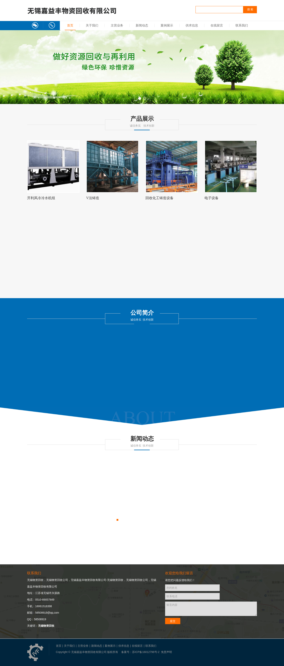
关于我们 (92, 25)
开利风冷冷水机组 (41, 200)
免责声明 (166, 652)
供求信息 (192, 25)
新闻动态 (142, 25)
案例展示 (167, 25)
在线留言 (217, 25)
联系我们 (241, 25)
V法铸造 (92, 200)
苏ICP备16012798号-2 (145, 652)
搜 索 (250, 9)
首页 (70, 25)
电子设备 (211, 200)
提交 (172, 621)
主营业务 (117, 25)
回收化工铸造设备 (159, 200)
